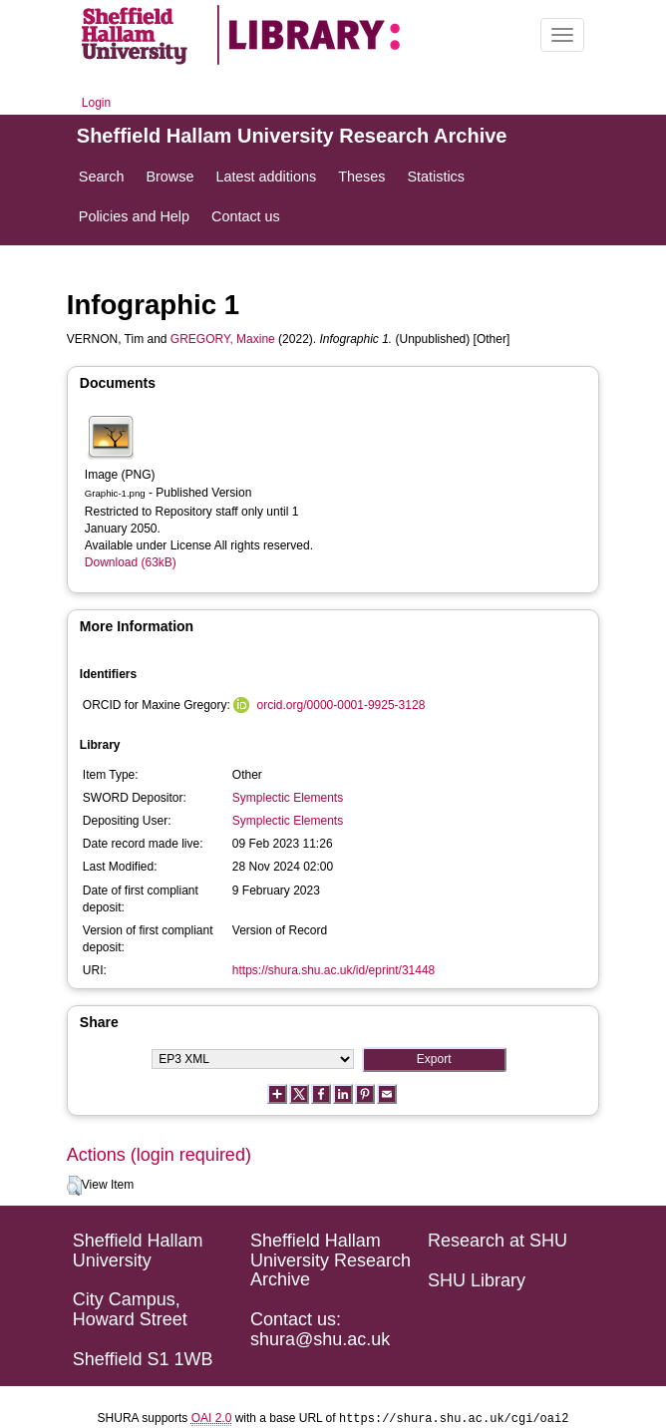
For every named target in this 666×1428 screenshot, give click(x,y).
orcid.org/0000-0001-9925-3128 (341, 705)
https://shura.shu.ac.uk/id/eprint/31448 (333, 970)
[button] (74, 1186)
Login (96, 103)
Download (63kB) (130, 562)
